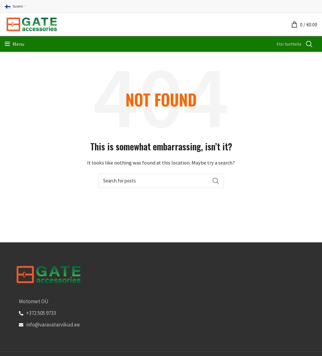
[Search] (174, 44)
